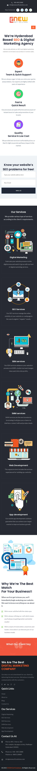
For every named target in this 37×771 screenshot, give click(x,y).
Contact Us (5, 704)
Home (3, 694)
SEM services (18, 361)
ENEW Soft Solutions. (14, 768)
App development (18, 514)
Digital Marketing (18, 257)
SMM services (18, 413)
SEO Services (18, 309)
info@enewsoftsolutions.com (17, 5)
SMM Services (6, 724)
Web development (7, 728)
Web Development (18, 465)
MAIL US (18, 191)
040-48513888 (17, 2)
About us (4, 697)
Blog (3, 700)
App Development (7, 731)
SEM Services (5, 721)
